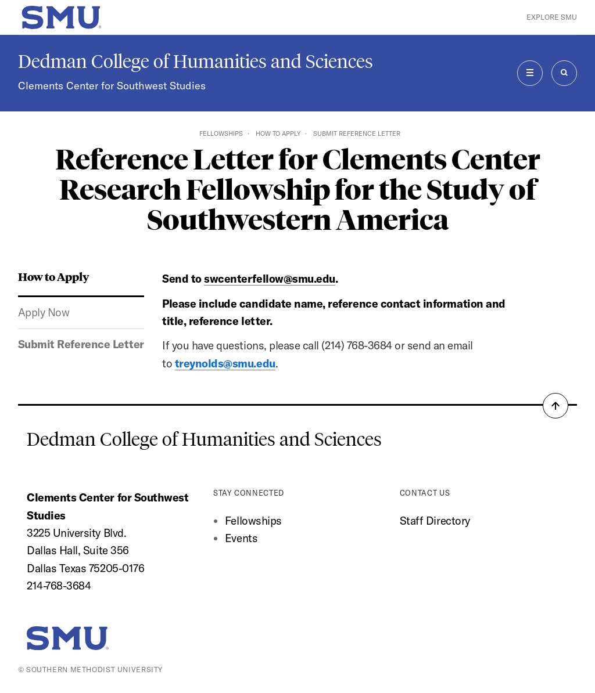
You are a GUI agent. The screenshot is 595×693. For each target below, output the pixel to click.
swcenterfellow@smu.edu (269, 279)
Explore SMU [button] (551, 17)
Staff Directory (435, 521)
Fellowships (221, 133)
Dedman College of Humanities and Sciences (195, 61)
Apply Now (44, 312)
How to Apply (278, 133)
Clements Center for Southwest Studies (112, 85)
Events (241, 538)
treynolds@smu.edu (225, 363)
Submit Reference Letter (81, 344)
